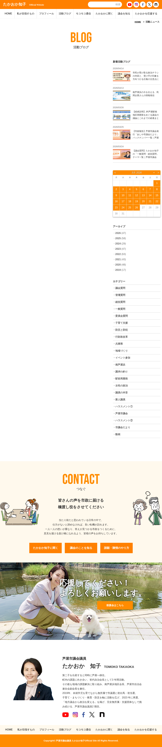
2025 (118, 238)
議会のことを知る (81, 547)
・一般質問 (119, 309)
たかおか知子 (23, 4)
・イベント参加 (121, 357)
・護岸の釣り (120, 371)
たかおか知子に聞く (45, 547)
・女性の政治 (120, 385)
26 (136, 207)
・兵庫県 (118, 343)
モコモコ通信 (83, 13)
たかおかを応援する (146, 13)
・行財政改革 (120, 336)
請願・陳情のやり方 (116, 547)
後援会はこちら (115, 605)
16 (116, 201)
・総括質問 (119, 302)
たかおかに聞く (104, 13)
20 (143, 201)
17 (123, 201)
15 (156, 195)
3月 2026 (137, 172)
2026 (118, 233)
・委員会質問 (120, 316)
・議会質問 (119, 288)
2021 (118, 259)
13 (143, 195)
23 (116, 207)
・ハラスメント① (123, 406)
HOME (8, 13)
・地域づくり (120, 350)
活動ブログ (65, 13)
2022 (118, 254)
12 (136, 195)
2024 (118, 243)
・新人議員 (119, 399)
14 (150, 195)
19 (136, 201)
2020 (118, 264)
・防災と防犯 (120, 330)
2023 (118, 249)
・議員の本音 (120, 392)
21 (150, 201)
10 (123, 195)
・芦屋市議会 (120, 413)
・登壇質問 (119, 295)
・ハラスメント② (123, 420)
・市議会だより (121, 427)
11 (129, 195)
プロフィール (46, 13)
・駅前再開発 (120, 378)
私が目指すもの (25, 13)
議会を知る (124, 13)
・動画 (116, 434)
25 (129, 207)
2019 (118, 270)
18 (129, 201)
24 (123, 207)
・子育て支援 (120, 323)
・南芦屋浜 (119, 364)
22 (156, 201)
